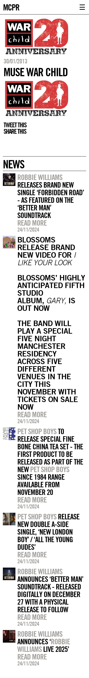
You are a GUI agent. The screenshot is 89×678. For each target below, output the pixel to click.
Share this (15, 131)
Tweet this (15, 125)
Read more (32, 223)
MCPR (11, 6)
